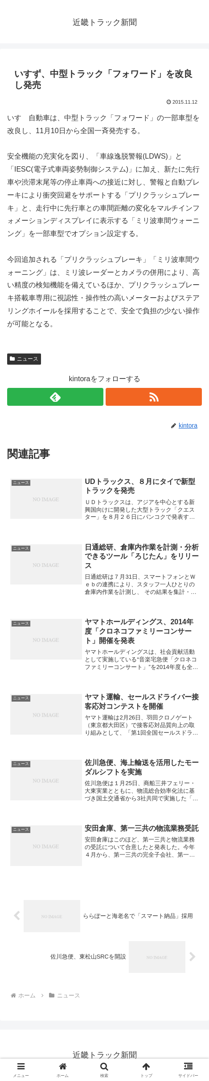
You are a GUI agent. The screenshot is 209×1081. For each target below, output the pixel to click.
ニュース (24, 359)
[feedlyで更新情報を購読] (55, 397)
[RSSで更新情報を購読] (154, 397)
